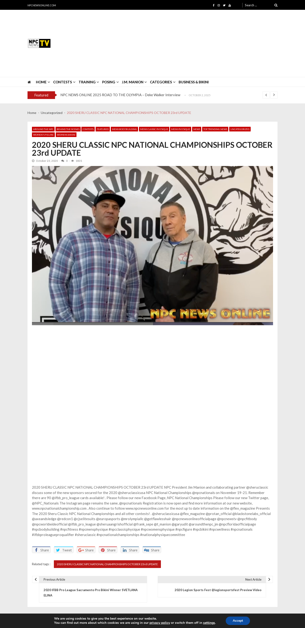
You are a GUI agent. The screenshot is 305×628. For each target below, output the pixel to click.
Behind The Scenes (68, 129)
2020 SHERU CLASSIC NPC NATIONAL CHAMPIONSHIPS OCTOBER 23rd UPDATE (107, 564)
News (196, 129)
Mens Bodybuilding (124, 129)
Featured (103, 129)
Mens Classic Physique (154, 129)
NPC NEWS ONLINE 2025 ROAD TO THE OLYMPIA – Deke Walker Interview (120, 95)
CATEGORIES (161, 82)
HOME (41, 82)
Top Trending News (215, 129)
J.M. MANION (132, 82)
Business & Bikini (194, 82)
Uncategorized (240, 129)
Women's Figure (43, 134)
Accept (238, 620)
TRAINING (87, 82)
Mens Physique (180, 129)
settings (209, 623)
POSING (108, 82)
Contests (88, 129)
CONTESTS (62, 82)
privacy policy (159, 623)
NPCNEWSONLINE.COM (42, 5)
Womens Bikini (66, 134)
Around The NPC (43, 129)
